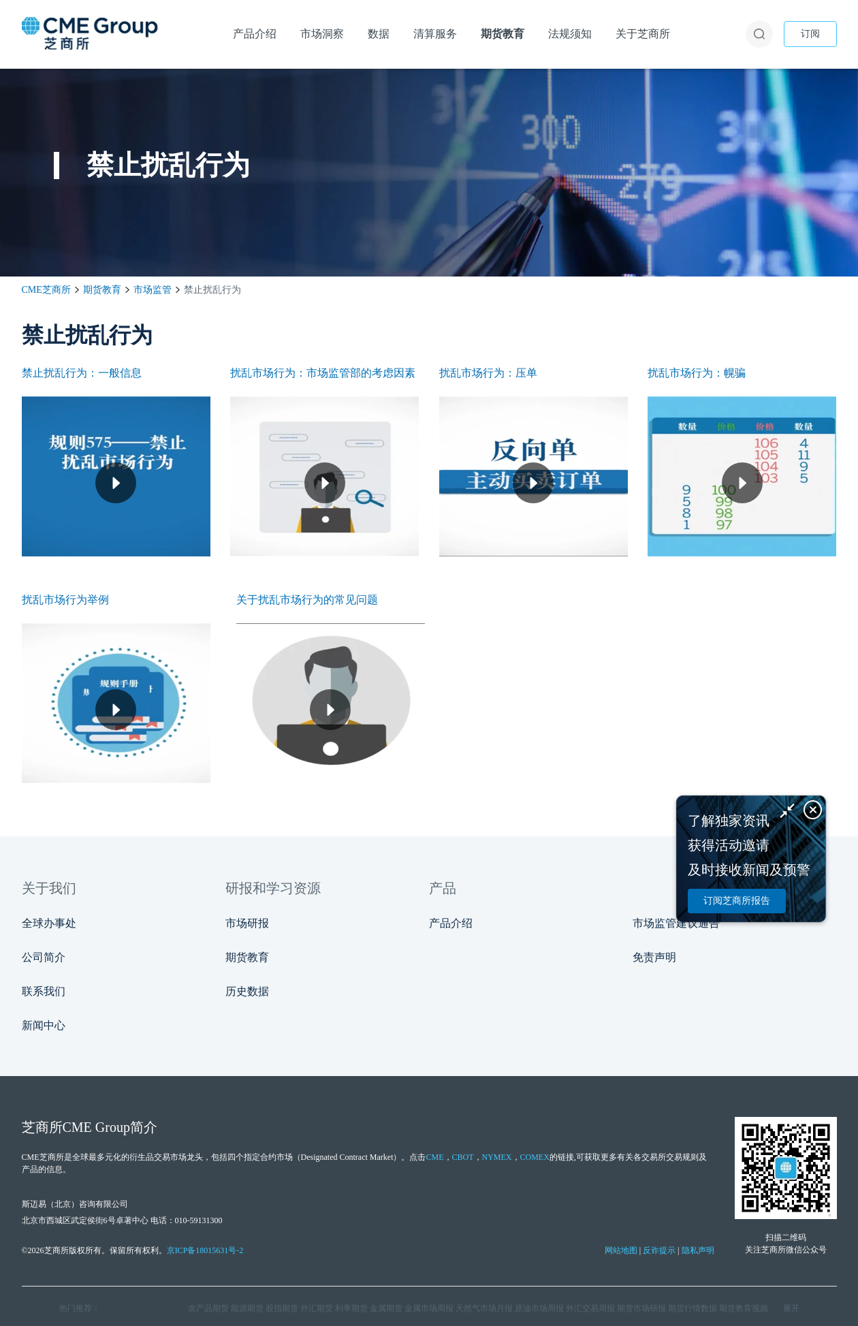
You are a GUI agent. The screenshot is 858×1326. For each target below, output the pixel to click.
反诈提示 (659, 1250)
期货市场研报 (641, 1308)
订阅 (810, 34)
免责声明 (654, 957)
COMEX (535, 1157)
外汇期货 (316, 1308)
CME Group (96, 1127)
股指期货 (282, 1308)
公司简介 (43, 957)
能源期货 (247, 1308)
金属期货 (386, 1308)
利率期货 (351, 1308)
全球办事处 (49, 923)
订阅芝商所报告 (736, 901)
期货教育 (102, 290)
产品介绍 (451, 923)
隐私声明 (698, 1250)
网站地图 (621, 1250)
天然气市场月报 (484, 1308)
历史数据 (247, 991)
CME (434, 1157)
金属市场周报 (429, 1308)
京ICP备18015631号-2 (205, 1250)
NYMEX (497, 1157)
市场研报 (247, 923)
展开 (791, 1308)
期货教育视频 (743, 1308)
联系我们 (43, 991)
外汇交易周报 (590, 1308)
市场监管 (152, 290)
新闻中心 (43, 1025)
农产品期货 (208, 1308)
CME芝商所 (46, 290)
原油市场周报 (539, 1308)
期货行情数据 (692, 1308)
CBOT (463, 1157)
